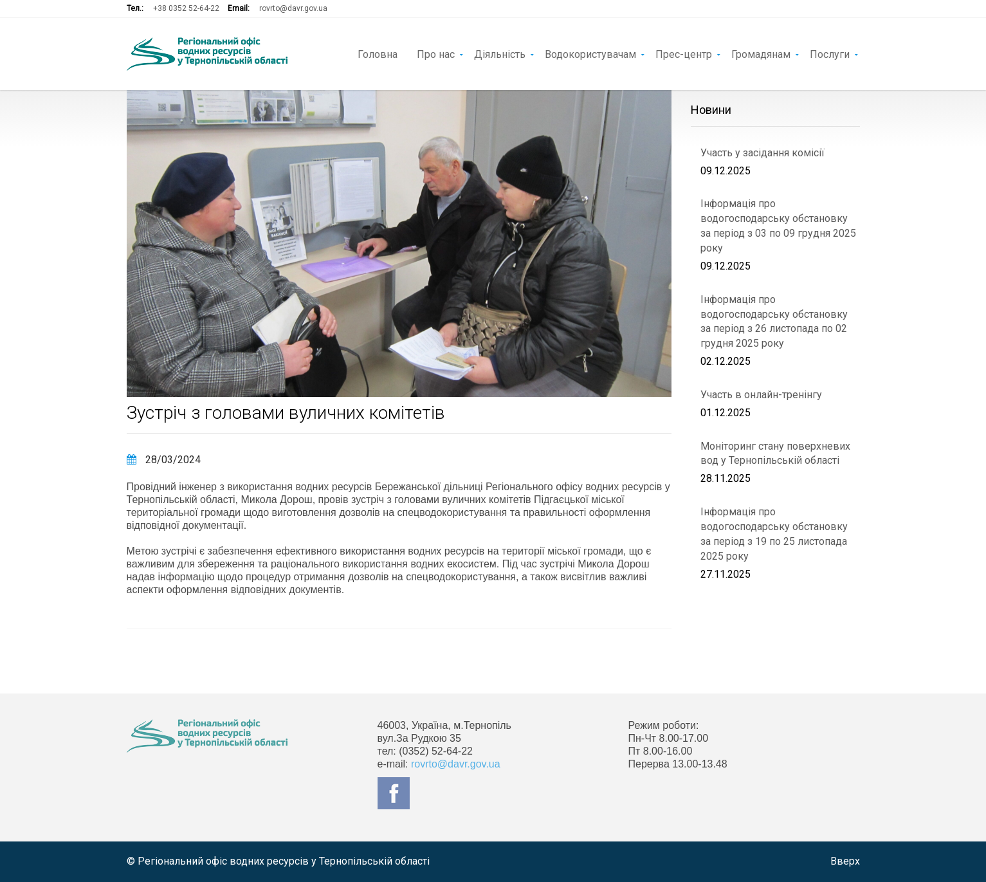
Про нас (436, 53)
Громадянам (760, 53)
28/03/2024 (164, 460)
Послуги (830, 53)
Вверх (845, 861)
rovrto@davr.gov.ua (293, 8)
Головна (377, 53)
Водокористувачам (590, 53)
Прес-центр (683, 53)
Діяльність (499, 53)
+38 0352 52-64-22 (186, 8)
